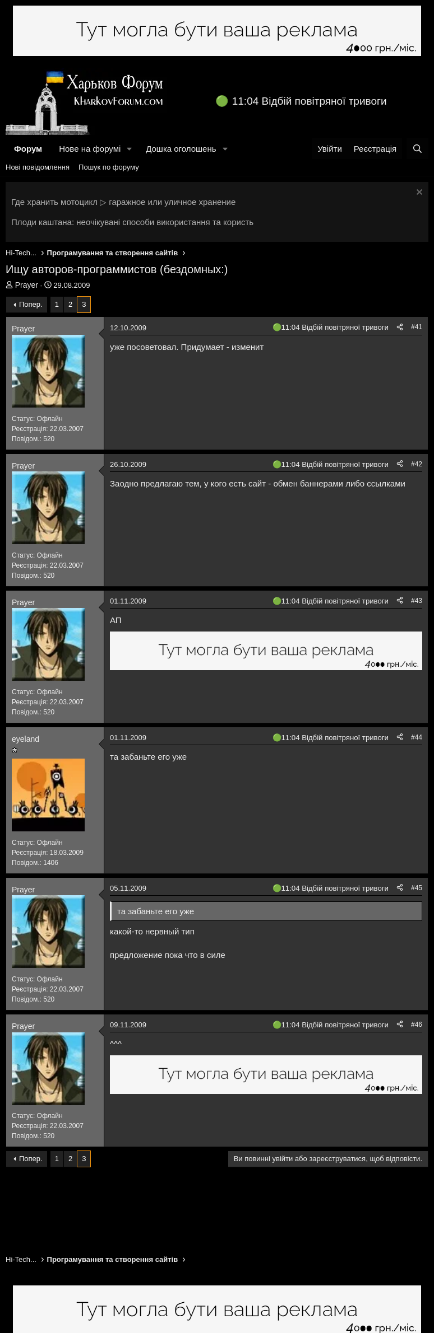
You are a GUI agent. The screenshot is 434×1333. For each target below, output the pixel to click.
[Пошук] (417, 148)
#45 (416, 888)
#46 (416, 1024)
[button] (129, 148)
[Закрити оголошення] (418, 193)
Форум (28, 148)
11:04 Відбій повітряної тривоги (309, 101)
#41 (416, 327)
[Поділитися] (400, 327)
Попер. (31, 304)
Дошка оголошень (181, 148)
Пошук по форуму (109, 167)
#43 (416, 601)
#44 (416, 737)
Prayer (26, 284)
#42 (416, 464)
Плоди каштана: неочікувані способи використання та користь (132, 222)
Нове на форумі (90, 148)
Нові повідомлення (38, 167)
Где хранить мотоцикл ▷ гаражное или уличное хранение (123, 202)
